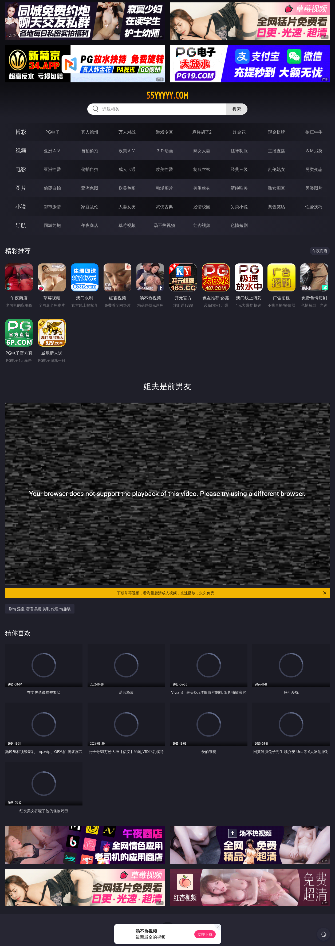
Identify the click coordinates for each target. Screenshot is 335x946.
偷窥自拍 (52, 188)
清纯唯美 (239, 188)
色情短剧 (239, 225)
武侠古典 (164, 207)
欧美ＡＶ (127, 151)
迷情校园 (201, 207)
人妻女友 (127, 207)
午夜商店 (89, 225)
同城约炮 (52, 225)
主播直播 (276, 151)
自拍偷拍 (89, 151)
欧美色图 (127, 188)
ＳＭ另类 (313, 151)
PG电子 (52, 132)
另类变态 (313, 169)
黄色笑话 (276, 207)
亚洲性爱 (52, 169)
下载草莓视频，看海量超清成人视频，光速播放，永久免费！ (222, 593)
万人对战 (127, 132)
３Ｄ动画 (164, 151)
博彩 (20, 131)
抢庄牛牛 (313, 132)
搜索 (236, 109)
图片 (20, 187)
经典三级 (239, 169)
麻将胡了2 (202, 132)
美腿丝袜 (201, 188)
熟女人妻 (201, 151)
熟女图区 (276, 188)
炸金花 (239, 132)
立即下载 (205, 934)
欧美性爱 (164, 169)
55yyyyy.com (167, 95)
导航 (20, 225)
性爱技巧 (313, 207)
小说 (20, 206)
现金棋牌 (276, 132)
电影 (20, 169)
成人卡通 (127, 169)
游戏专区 (164, 132)
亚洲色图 (89, 188)
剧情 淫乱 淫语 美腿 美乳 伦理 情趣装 (40, 608)
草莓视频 (127, 225)
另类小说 (239, 207)
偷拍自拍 (89, 169)
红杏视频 (201, 225)
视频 (20, 150)
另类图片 (313, 188)
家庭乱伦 (89, 207)
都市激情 (52, 207)
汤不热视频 (164, 225)
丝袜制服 (239, 151)
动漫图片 (164, 188)
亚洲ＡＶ (52, 151)
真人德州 (89, 132)
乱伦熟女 (276, 169)
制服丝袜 (201, 169)
